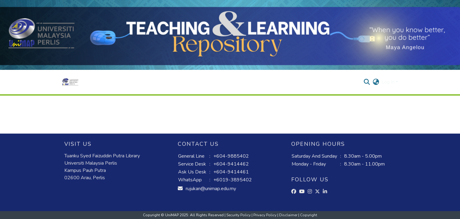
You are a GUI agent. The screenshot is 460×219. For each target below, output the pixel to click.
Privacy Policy (265, 215)
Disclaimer (288, 215)
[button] (70, 82)
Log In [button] (388, 82)
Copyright (308, 215)
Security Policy (239, 215)
